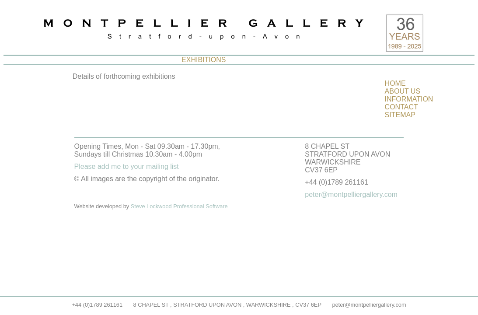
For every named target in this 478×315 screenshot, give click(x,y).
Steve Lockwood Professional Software (179, 206)
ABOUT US (403, 91)
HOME (395, 83)
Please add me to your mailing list (126, 166)
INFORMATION (409, 99)
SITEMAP (400, 115)
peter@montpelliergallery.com (369, 304)
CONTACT (401, 107)
